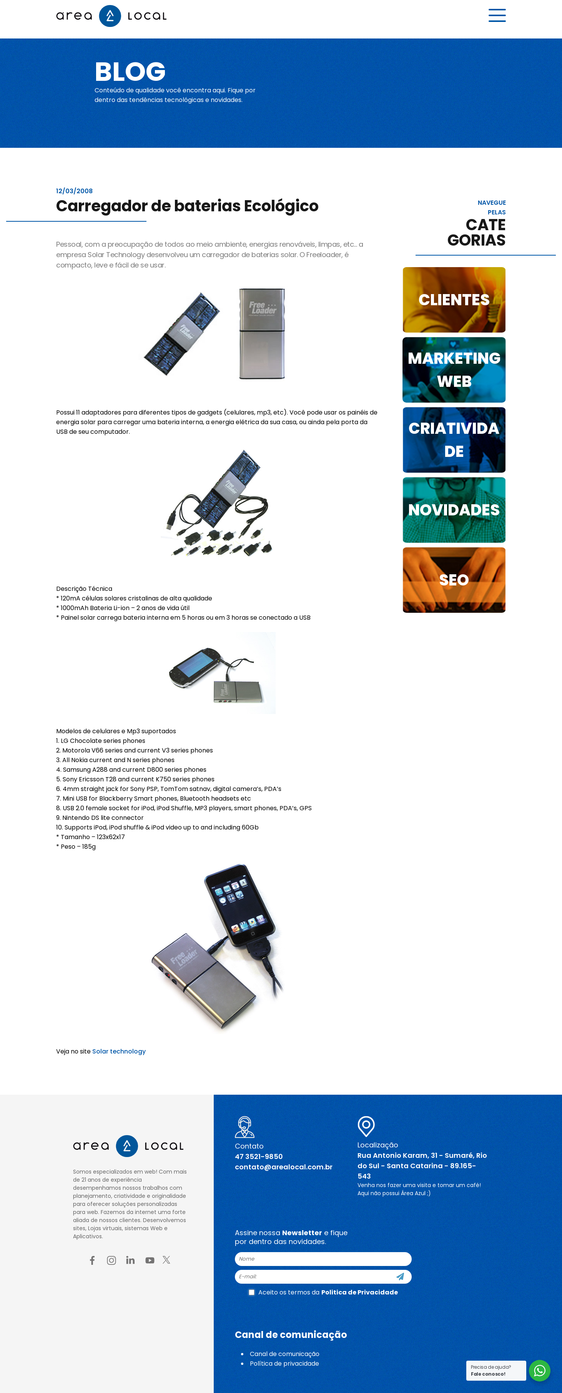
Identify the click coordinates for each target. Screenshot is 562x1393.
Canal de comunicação (284, 1354)
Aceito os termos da (323, 1292)
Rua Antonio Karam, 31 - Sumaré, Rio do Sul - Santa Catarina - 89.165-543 (422, 1166)
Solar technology (119, 1051)
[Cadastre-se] (400, 1277)
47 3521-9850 (259, 1156)
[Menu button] (497, 18)
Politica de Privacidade (359, 1292)
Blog (136, 70)
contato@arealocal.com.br (284, 1167)
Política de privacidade (284, 1363)
